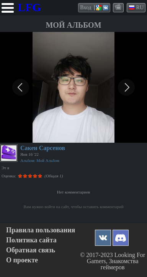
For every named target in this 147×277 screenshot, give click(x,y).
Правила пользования (40, 230)
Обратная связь (30, 250)
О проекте (22, 260)
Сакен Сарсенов (42, 148)
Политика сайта (31, 240)
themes (118, 7)
